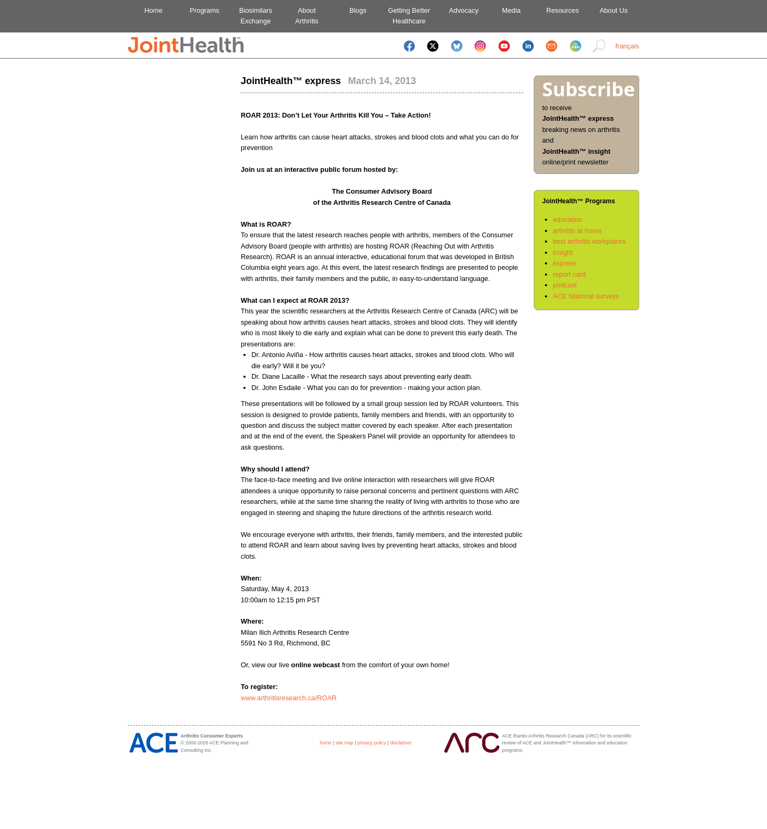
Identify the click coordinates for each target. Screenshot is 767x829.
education (568, 219)
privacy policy (371, 742)
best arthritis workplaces (589, 241)
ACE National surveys (586, 296)
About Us (614, 10)
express (565, 263)
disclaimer (400, 742)
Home (153, 10)
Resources (562, 10)
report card (569, 274)
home (325, 742)
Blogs (357, 10)
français (627, 46)
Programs (204, 10)
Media (511, 10)
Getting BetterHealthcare (409, 15)
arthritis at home (577, 231)
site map (345, 742)
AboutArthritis (306, 15)
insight (563, 252)
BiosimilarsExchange (255, 15)
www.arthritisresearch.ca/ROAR (289, 698)
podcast (565, 285)
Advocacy (460, 10)
